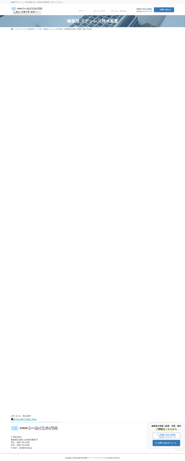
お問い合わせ (165, 10)
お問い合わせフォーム (166, 443)
